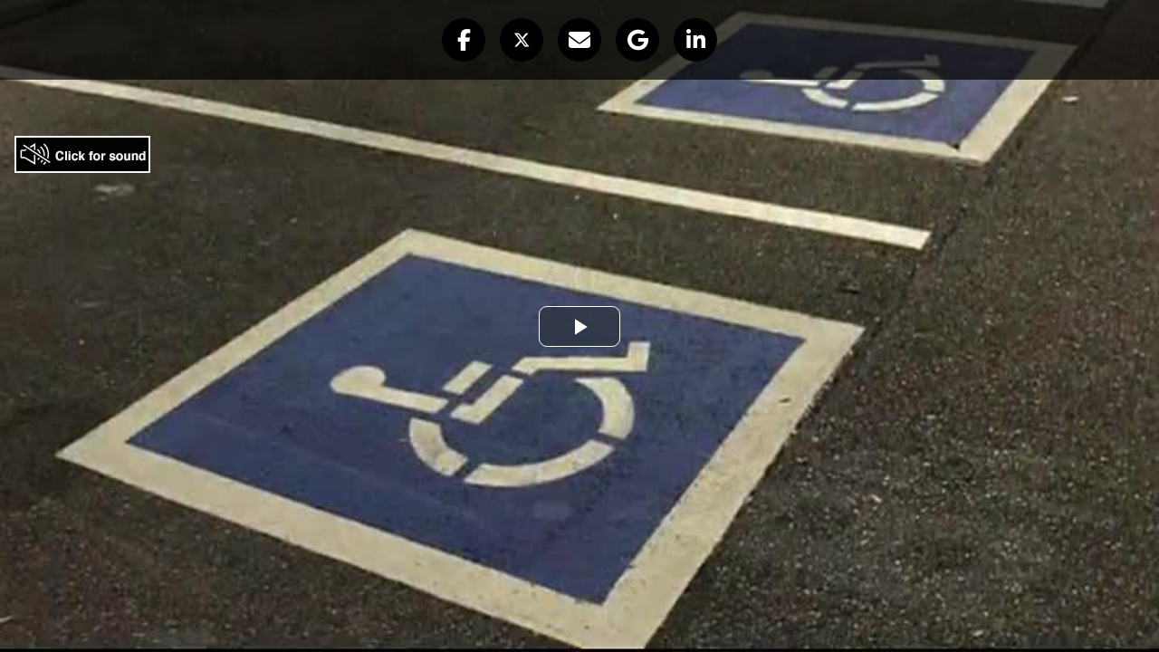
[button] (463, 40)
